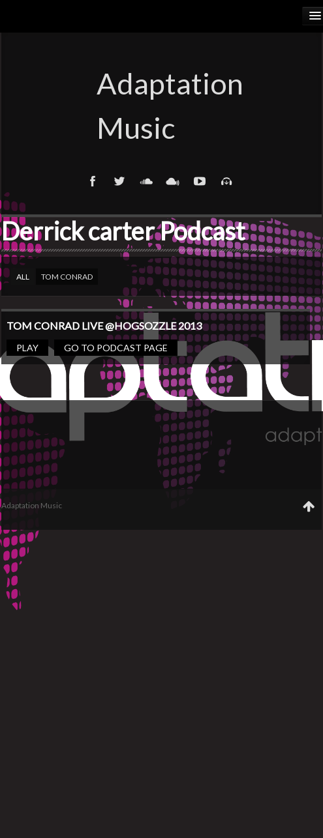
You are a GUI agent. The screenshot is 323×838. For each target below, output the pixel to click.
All (22, 277)
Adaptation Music (162, 105)
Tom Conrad (67, 277)
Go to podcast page (116, 347)
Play (27, 347)
